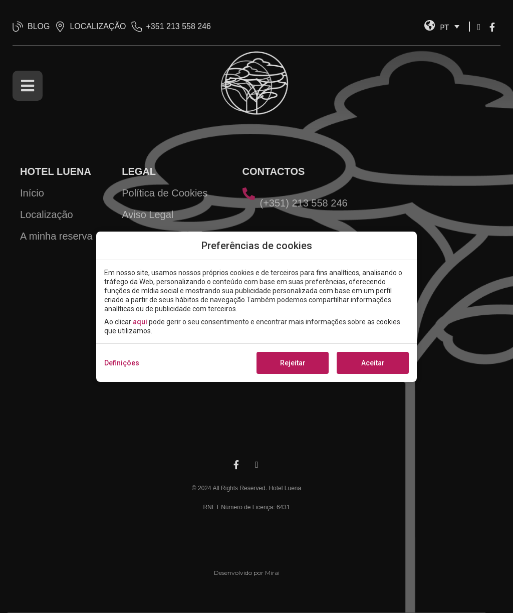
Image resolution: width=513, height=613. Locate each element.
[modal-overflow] (256, 306)
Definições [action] (121, 363)
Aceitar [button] (373, 363)
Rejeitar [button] (293, 363)
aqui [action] (140, 322)
